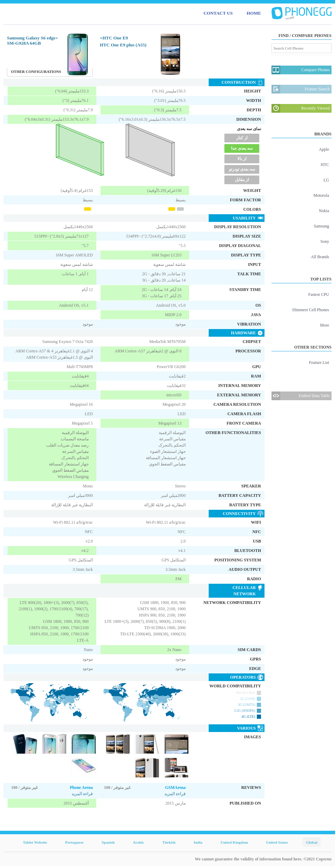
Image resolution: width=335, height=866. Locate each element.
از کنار (241, 137)
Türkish (169, 842)
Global (311, 842)
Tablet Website (35, 842)
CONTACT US (218, 13)
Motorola (321, 195)
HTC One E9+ (114, 37)
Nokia (324, 210)
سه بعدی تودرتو (242, 169)
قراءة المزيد (82, 793)
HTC (325, 164)
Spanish (108, 842)
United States (277, 842)
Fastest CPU (318, 294)
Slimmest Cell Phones (310, 309)
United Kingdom (234, 842)
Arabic (138, 842)
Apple (324, 149)
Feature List (319, 362)
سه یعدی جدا (242, 148)
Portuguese (74, 842)
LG (326, 180)
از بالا (241, 158)
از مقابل (242, 179)
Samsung (321, 226)
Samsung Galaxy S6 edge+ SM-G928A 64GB (32, 40)
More (324, 325)
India (198, 842)
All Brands (320, 256)
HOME (254, 13)
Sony (324, 241)
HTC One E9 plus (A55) (123, 44)
